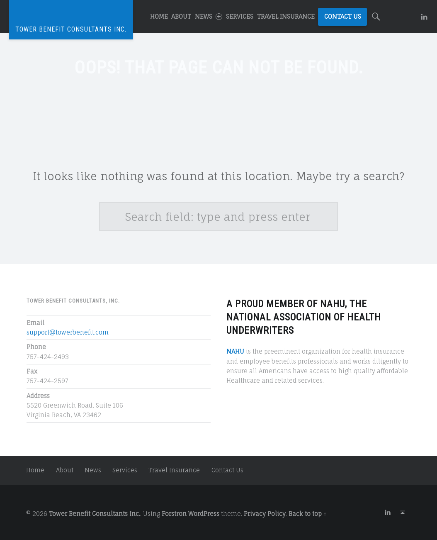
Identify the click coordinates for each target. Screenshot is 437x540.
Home (159, 16)
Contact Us (342, 16)
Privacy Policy (265, 513)
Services (239, 16)
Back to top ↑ (307, 513)
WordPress (203, 513)
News (208, 16)
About (181, 16)
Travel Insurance (286, 16)
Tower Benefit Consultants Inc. (94, 513)
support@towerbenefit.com (68, 332)
